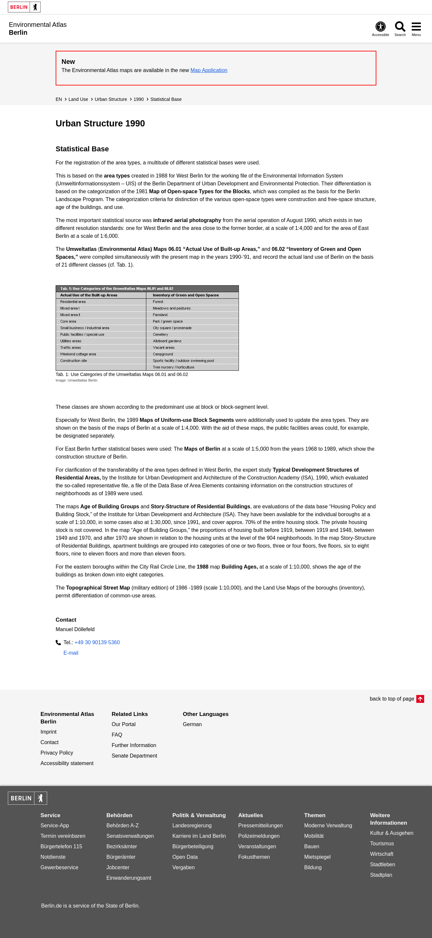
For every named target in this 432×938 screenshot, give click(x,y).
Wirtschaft (381, 854)
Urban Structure (111, 99)
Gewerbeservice (60, 867)
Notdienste (53, 857)
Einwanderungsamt (128, 878)
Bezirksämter (121, 846)
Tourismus (382, 843)
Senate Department (134, 756)
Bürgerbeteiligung (192, 846)
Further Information (134, 745)
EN (59, 99)
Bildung (312, 867)
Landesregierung (192, 825)
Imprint (49, 732)
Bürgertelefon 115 (61, 846)
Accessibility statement (67, 763)
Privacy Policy (57, 753)
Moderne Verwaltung (328, 825)
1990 (139, 99)
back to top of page (392, 699)
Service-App (55, 825)
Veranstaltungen (257, 846)
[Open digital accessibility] (380, 28)
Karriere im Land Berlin (199, 836)
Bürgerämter (120, 857)
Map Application (208, 70)
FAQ (117, 735)
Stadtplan (381, 875)
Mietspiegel (317, 857)
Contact (50, 742)
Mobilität (314, 836)
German (192, 724)
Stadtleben (382, 864)
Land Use (78, 99)
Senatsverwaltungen (130, 836)
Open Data (185, 857)
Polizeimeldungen (258, 836)
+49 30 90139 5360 (97, 642)
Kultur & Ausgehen (392, 833)
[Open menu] (416, 28)
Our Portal (123, 724)
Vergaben (183, 867)
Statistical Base (166, 99)
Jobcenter (117, 867)
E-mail (70, 653)
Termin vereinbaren (63, 836)
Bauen (311, 846)
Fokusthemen (254, 857)
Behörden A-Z (122, 825)
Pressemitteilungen (260, 825)
